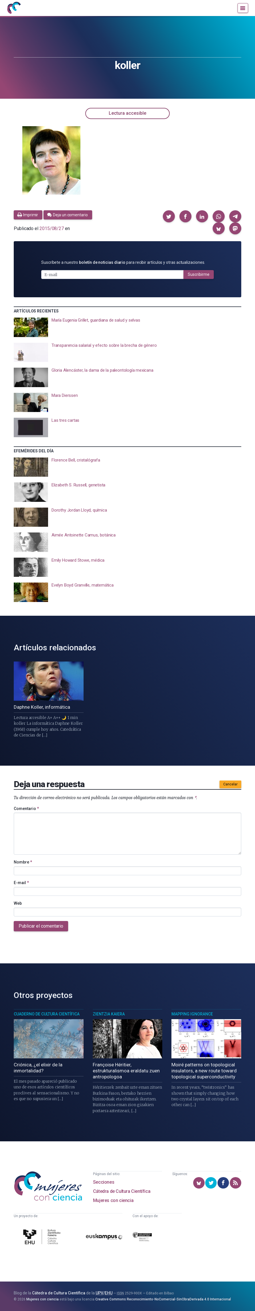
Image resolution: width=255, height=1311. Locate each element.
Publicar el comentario (41, 926)
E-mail (21, 882)
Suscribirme (198, 274)
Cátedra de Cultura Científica (121, 1191)
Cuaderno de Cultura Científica (47, 1014)
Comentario (26, 808)
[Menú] (243, 8)
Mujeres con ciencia (113, 1200)
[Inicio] (13, 8)
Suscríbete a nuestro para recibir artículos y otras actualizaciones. (123, 262)
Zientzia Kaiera (109, 1014)
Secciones (103, 1182)
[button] (169, 216)
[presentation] (127, 327)
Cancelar (230, 784)
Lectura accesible (127, 113)
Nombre (23, 862)
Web (18, 903)
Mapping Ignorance (192, 1014)
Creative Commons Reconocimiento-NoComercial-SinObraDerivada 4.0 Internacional (163, 1299)
